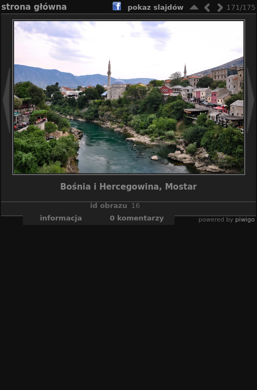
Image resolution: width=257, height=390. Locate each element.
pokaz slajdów (155, 7)
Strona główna (34, 7)
